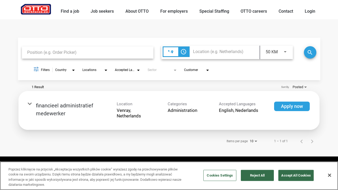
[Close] (329, 175)
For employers (174, 11)
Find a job (70, 11)
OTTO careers (254, 11)
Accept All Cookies (296, 175)
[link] (169, 110)
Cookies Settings (220, 175)
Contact (286, 11)
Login (310, 11)
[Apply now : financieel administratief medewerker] (292, 106)
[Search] (310, 52)
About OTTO (137, 11)
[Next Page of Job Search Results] (312, 141)
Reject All (257, 175)
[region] (169, 176)
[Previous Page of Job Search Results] (301, 141)
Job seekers (102, 11)
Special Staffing (214, 11)
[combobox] (87, 52)
